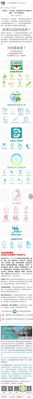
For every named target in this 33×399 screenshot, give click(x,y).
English (29, 397)
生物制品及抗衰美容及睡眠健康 (21, 374)
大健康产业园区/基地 (14, 376)
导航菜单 (4, 397)
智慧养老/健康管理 (11, 369)
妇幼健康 (13, 371)
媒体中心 (7, 8)
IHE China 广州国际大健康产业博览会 (12, 357)
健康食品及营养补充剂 (21, 365)
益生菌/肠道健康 (23, 371)
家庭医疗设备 (22, 369)
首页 (2, 8)
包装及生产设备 (27, 376)
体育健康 (3, 376)
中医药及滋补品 (16, 367)
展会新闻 (13, 8)
